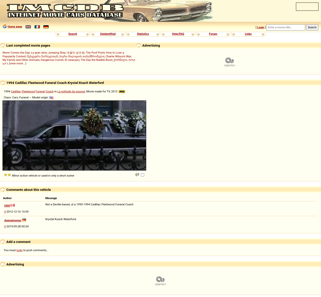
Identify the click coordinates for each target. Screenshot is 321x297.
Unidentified (108, 34)
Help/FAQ (178, 34)
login (20, 250)
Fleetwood (28, 91)
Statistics (143, 34)
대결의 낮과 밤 (76, 52)
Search (72, 34)
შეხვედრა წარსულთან (42, 56)
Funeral (40, 91)
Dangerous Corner (52, 60)
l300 (7, 205)
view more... (17, 63)
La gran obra (39, 52)
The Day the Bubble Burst (97, 60)
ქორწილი (120, 60)
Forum (213, 34)
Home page (15, 26)
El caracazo (72, 60)
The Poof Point (95, 52)
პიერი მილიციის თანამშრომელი (81, 56)
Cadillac (16, 91)
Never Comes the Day (16, 52)
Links (248, 34)
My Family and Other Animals (21, 60)
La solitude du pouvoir (71, 91)
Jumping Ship (56, 52)
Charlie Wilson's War (118, 56)
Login (260, 27)
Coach (50, 91)
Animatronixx (12, 220)
